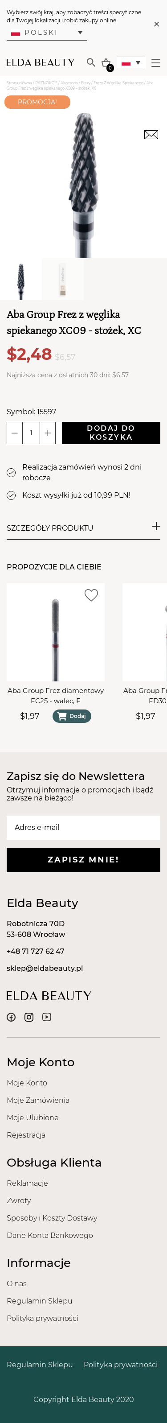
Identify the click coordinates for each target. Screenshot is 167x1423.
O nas (17, 1283)
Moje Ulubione (33, 1118)
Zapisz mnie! (83, 860)
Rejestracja (26, 1135)
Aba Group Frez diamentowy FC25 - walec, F (56, 695)
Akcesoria (69, 83)
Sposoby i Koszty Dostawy (52, 1218)
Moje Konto (27, 1083)
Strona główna (19, 83)
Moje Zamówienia (38, 1100)
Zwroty (19, 1200)
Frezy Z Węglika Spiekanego (118, 83)
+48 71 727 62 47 (36, 951)
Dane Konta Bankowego (50, 1235)
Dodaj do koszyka (111, 432)
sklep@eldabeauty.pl (45, 968)
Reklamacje (27, 1183)
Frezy (85, 83)
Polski (34, 32)
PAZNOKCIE (46, 83)
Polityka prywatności (42, 1318)
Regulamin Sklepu (40, 1301)
